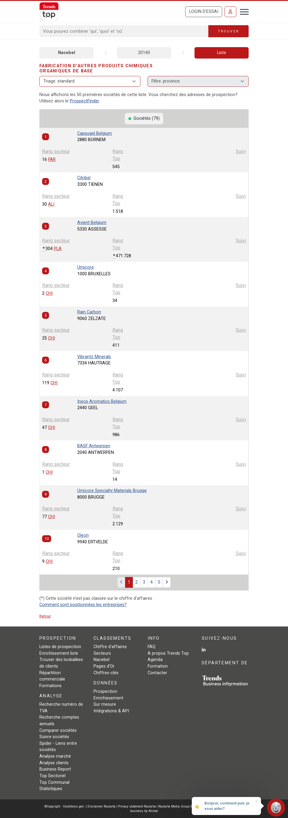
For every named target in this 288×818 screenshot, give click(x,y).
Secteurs (102, 653)
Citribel (83, 177)
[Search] (124, 31)
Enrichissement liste (58, 653)
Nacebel (66, 52)
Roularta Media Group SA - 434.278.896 (187, 806)
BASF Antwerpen (93, 445)
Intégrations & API (111, 711)
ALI (51, 204)
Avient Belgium (91, 222)
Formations (50, 685)
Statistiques (50, 788)
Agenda (155, 659)
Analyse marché (55, 756)
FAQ (151, 646)
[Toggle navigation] (242, 11)
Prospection (105, 691)
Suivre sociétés (54, 736)
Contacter (157, 672)
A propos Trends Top (168, 653)
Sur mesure (104, 704)
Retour (45, 616)
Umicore (85, 267)
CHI (49, 293)
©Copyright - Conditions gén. (64, 806)
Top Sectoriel (52, 775)
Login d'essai (203, 11)
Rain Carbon (89, 312)
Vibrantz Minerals (94, 356)
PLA (58, 248)
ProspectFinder (84, 101)
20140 (144, 52)
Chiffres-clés (105, 672)
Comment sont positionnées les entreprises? (83, 604)
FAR (52, 159)
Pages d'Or (104, 666)
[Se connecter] (230, 11)
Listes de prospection (60, 646)
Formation (158, 666)
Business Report (55, 769)
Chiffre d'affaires (110, 646)
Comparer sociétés (58, 730)
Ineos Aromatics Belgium (102, 401)
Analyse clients (54, 762)
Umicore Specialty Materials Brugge (112, 490)
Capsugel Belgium (94, 133)
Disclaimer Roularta (101, 806)
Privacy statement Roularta (137, 806)
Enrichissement (108, 698)
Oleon (83, 535)
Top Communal (54, 782)
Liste (221, 52)
